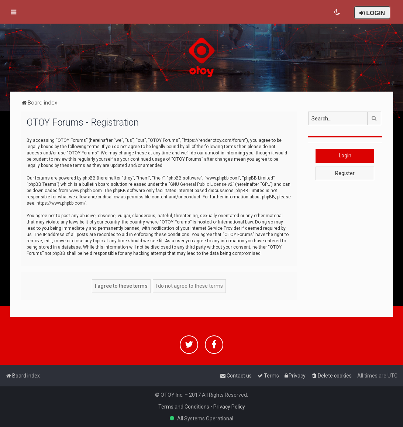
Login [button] (345, 155)
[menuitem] (337, 12)
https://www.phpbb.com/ (61, 203)
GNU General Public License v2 (201, 184)
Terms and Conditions (183, 407)
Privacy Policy (229, 407)
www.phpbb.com (85, 190)
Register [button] (345, 173)
